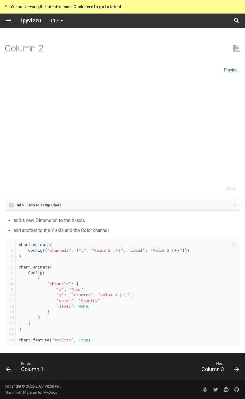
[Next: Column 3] (219, 368)
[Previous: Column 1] (26, 368)
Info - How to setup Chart (39, 205)
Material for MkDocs (40, 392)
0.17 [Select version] (53, 21)
